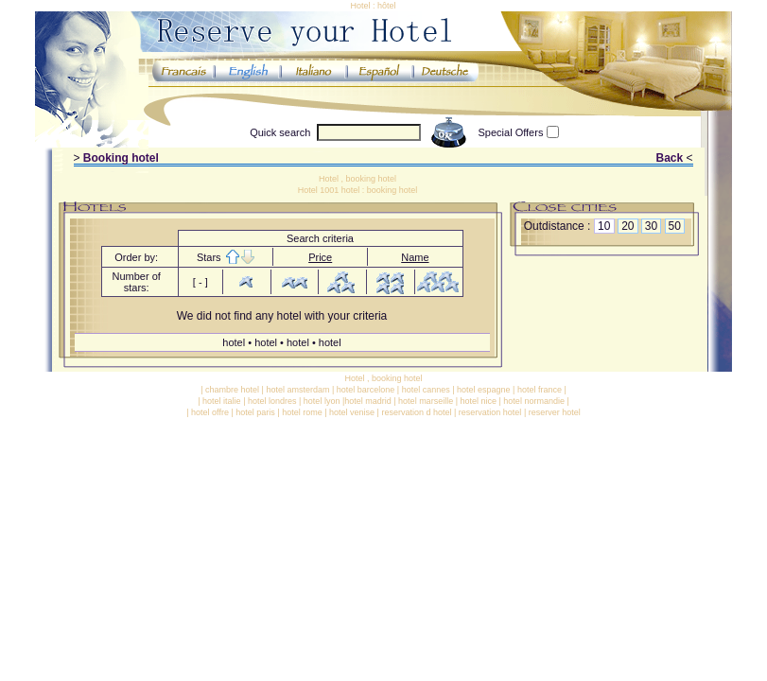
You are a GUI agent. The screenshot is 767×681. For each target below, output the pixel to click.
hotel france (539, 389)
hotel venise (352, 412)
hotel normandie (534, 401)
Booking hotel (121, 158)
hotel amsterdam (297, 389)
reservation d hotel (416, 412)
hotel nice (478, 401)
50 (675, 226)
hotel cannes (426, 389)
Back (669, 158)
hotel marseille (425, 401)
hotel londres (272, 401)
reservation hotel (490, 412)
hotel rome (302, 412)
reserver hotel (555, 412)
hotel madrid (368, 401)
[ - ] (200, 282)
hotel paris (255, 412)
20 (627, 226)
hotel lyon (322, 401)
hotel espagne (484, 389)
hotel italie (221, 401)
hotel (235, 342)
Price (320, 257)
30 (651, 226)
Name (414, 257)
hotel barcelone (366, 389)
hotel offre (210, 412)
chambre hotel (232, 389)
